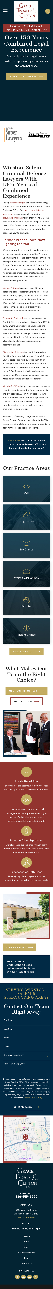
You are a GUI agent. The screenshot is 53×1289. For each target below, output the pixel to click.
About (26, 1247)
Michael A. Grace (11, 288)
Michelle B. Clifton (11, 386)
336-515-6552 (26, 1197)
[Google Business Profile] (23, 1277)
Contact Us (26, 1263)
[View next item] (31, 151)
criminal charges (17, 202)
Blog (26, 1258)
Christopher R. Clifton (13, 352)
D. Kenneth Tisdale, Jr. (13, 318)
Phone (6, 1037)
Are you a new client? (14, 1055)
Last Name (9, 1029)
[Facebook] (17, 1277)
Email (6, 1046)
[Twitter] (35, 1277)
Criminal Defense (26, 1252)
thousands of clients (13, 217)
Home (26, 1241)
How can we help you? (14, 1064)
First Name (9, 1020)
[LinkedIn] (29, 1277)
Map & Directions (26, 1217)
